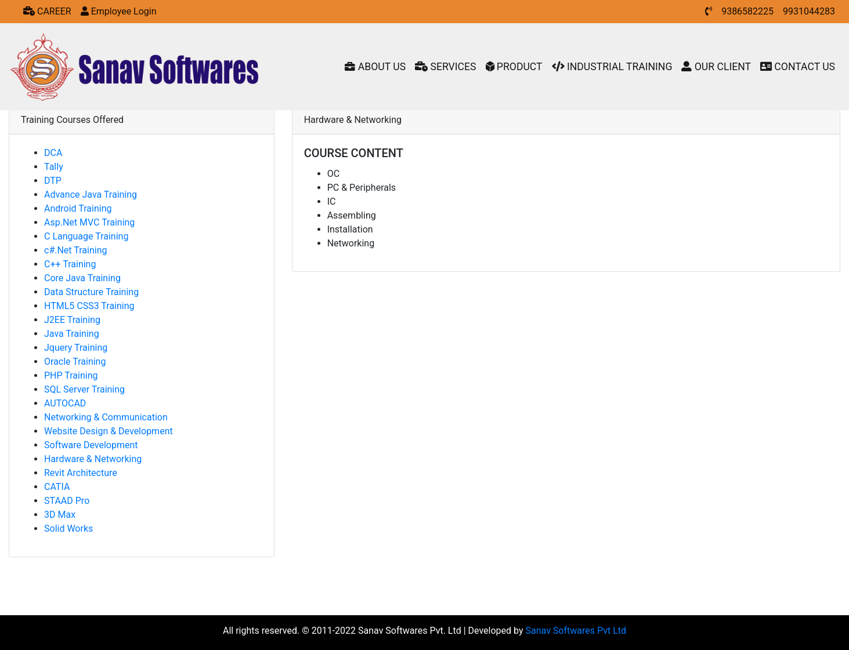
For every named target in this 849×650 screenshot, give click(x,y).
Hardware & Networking (93, 458)
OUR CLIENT (716, 66)
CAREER (47, 11)
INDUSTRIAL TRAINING (612, 66)
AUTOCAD (65, 403)
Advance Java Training (90, 194)
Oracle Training (75, 361)
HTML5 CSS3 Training (89, 305)
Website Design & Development (108, 431)
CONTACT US (797, 66)
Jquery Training (75, 347)
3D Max (59, 514)
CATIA (57, 486)
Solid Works (68, 528)
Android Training (77, 208)
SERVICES (445, 66)
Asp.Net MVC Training (89, 222)
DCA (53, 152)
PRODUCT (514, 66)
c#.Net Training (75, 250)
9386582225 (747, 11)
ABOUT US (375, 66)
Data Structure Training (91, 291)
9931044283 (809, 11)
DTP (53, 180)
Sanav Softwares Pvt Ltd (576, 630)
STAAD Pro (66, 500)
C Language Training (86, 236)
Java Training (71, 333)
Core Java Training (82, 278)
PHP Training (70, 375)
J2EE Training (72, 319)
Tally (53, 166)
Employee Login (119, 11)
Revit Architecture (80, 472)
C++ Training (70, 264)
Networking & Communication (106, 417)
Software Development (91, 445)
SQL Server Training (84, 389)
